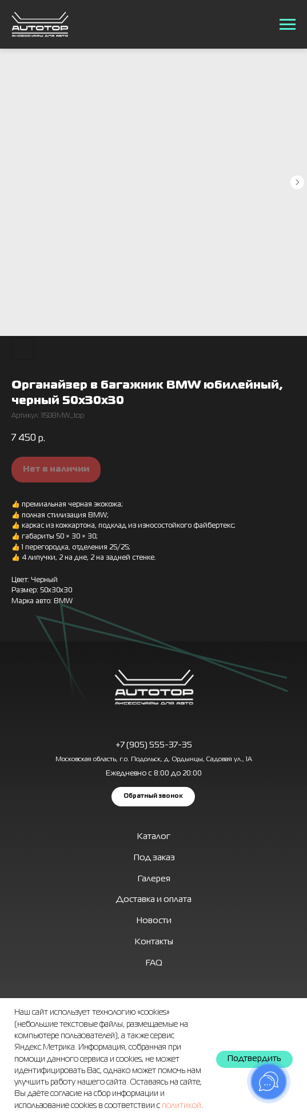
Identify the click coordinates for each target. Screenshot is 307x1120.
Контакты (154, 942)
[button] (153, 797)
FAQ (154, 963)
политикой (181, 1105)
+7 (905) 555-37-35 (153, 745)
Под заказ (154, 857)
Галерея (154, 879)
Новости (154, 920)
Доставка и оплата (154, 899)
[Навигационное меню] (288, 24)
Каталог (153, 836)
